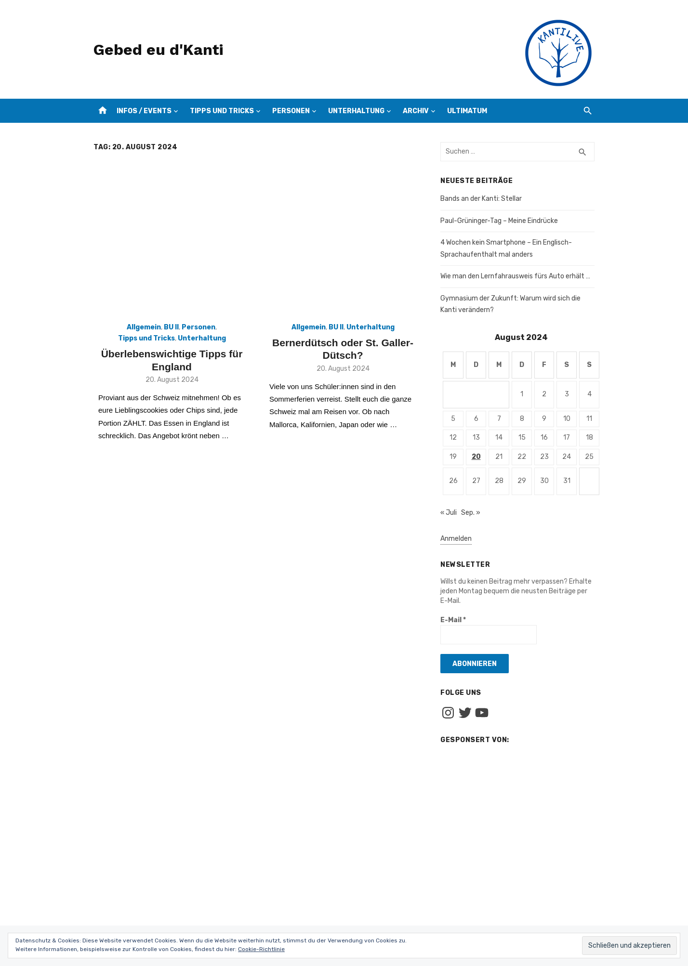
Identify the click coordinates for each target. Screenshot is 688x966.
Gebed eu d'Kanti (158, 49)
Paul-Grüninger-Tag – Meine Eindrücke (499, 221)
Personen (291, 111)
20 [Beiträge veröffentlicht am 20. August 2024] (476, 457)
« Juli (448, 513)
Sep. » (470, 513)
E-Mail (453, 620)
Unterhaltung (356, 111)
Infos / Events (144, 111)
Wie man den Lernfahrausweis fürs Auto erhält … (515, 276)
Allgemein (144, 327)
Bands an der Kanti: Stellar (481, 199)
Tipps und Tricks (222, 111)
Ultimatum (467, 111)
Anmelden (456, 539)
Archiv (416, 111)
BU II (171, 327)
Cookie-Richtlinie (261, 949)
